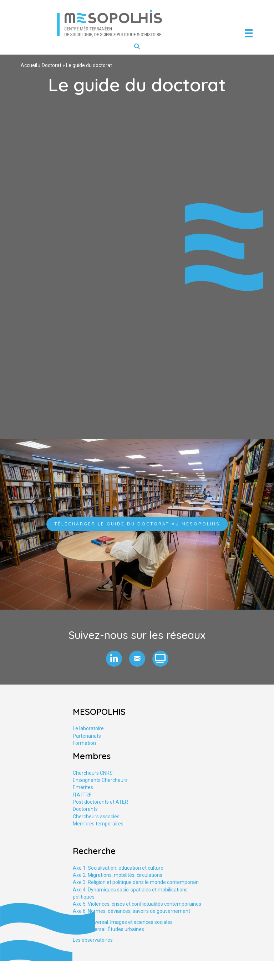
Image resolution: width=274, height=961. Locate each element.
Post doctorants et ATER (100, 802)
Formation (84, 743)
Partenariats (87, 736)
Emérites (83, 787)
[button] (114, 659)
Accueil (29, 65)
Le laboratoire (88, 728)
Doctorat (51, 65)
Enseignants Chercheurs (100, 780)
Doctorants (85, 809)
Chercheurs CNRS (93, 773)
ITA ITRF (82, 795)
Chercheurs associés (96, 816)
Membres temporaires (98, 824)
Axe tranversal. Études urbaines (108, 929)
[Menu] (248, 33)
